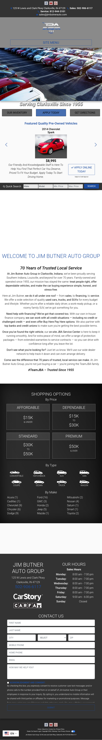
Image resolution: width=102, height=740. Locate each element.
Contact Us (52, 729)
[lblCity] (21, 637)
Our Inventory (17, 112)
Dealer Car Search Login (34, 731)
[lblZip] (81, 637)
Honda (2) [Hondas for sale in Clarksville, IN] (43, 505)
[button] (6, 144)
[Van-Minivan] (84, 474)
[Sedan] (39, 483)
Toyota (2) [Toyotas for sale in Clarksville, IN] (73, 513)
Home (39, 729)
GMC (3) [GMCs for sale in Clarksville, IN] (42, 501)
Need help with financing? (21, 313)
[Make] (30, 186)
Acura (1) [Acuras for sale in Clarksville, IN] (12, 497)
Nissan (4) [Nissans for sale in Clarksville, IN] (73, 501)
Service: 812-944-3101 (52, 11)
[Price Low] (60, 186)
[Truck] (62, 483)
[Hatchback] (39, 474)
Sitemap (54, 731)
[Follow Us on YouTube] (51, 3)
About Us (45, 729)
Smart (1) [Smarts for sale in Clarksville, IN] (72, 509)
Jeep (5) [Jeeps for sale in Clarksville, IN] (42, 509)
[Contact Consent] (8, 683)
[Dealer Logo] (51, 27)
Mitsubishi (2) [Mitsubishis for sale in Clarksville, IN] (75, 497)
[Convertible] (16, 474)
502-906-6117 (28, 586)
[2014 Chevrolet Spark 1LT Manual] (51, 146)
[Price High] (75, 186)
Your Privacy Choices (66, 731)
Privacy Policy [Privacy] (60, 729)
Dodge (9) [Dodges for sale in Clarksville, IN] (13, 513)
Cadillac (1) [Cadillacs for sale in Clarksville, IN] (13, 501)
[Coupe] (17, 483)
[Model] (45, 186)
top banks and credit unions (20, 325)
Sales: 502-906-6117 (81, 8)
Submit (51, 707)
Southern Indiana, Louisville (22, 277)
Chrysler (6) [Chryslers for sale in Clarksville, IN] (14, 509)
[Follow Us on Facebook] (46, 3)
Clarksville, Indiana (52, 273)
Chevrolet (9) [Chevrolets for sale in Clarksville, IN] (14, 505)
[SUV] (62, 474)
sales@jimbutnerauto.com (53, 14)
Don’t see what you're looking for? (26, 349)
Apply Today (51, 112)
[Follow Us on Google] (56, 3)
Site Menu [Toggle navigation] (51, 42)
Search (92, 186)
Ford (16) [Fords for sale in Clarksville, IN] (42, 497)
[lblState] (52, 637)
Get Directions (85, 112)
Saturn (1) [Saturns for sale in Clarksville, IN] (73, 505)
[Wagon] (84, 483)
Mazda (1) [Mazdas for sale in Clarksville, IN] (43, 513)
